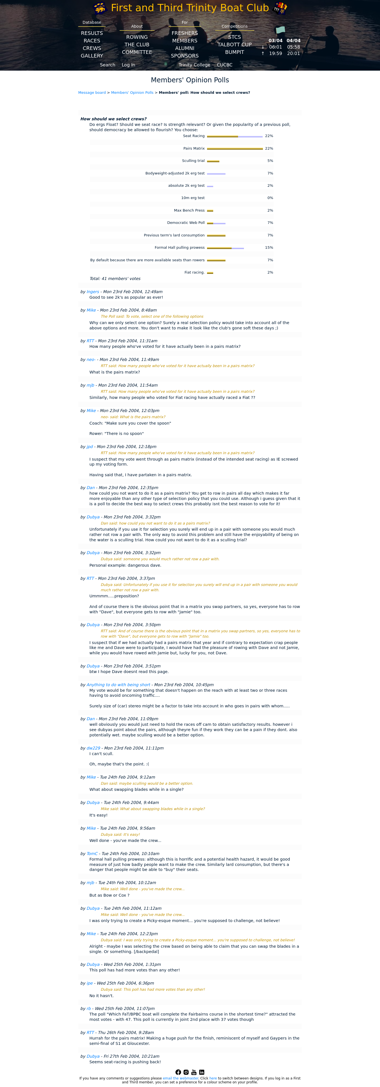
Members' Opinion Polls (132, 92)
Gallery (92, 56)
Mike (91, 310)
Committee (137, 52)
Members (184, 41)
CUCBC (224, 65)
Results (92, 33)
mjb (90, 385)
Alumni (184, 48)
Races (92, 41)
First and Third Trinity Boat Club (190, 7)
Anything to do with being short (118, 685)
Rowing (137, 37)
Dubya (92, 517)
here (213, 1078)
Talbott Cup (235, 44)
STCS (234, 37)
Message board (92, 92)
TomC (91, 853)
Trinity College (195, 65)
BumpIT (234, 52)
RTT (90, 341)
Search (107, 65)
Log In (129, 65)
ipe (89, 983)
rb (88, 1008)
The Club (137, 44)
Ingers (92, 291)
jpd (89, 446)
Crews (92, 48)
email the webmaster (180, 1078)
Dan (90, 487)
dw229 (93, 748)
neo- (90, 359)
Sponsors (185, 56)
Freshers (185, 33)
